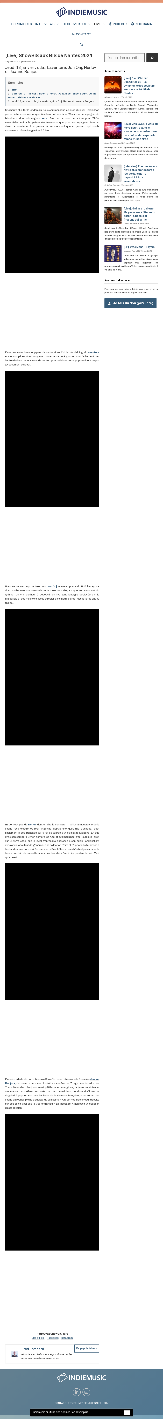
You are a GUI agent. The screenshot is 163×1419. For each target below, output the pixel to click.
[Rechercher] (152, 57)
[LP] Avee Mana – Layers (139, 247)
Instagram (67, 1337)
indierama (141, 24)
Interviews (48, 24)
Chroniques (21, 24)
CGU (106, 1403)
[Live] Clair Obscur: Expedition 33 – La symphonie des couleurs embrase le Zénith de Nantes (139, 85)
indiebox (118, 24)
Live (100, 24)
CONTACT (60, 1403)
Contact (81, 34)
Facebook (52, 1337)
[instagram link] (77, 1392)
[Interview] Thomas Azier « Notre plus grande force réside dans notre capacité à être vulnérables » (141, 174)
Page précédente (86, 1348)
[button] (81, 44)
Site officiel (38, 1337)
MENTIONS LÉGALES (90, 1403)
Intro (14, 89)
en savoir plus (80, 1412)
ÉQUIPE (72, 1403)
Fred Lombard (29, 61)
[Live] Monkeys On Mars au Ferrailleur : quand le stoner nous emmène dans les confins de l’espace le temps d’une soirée (141, 131)
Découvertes (78, 24)
